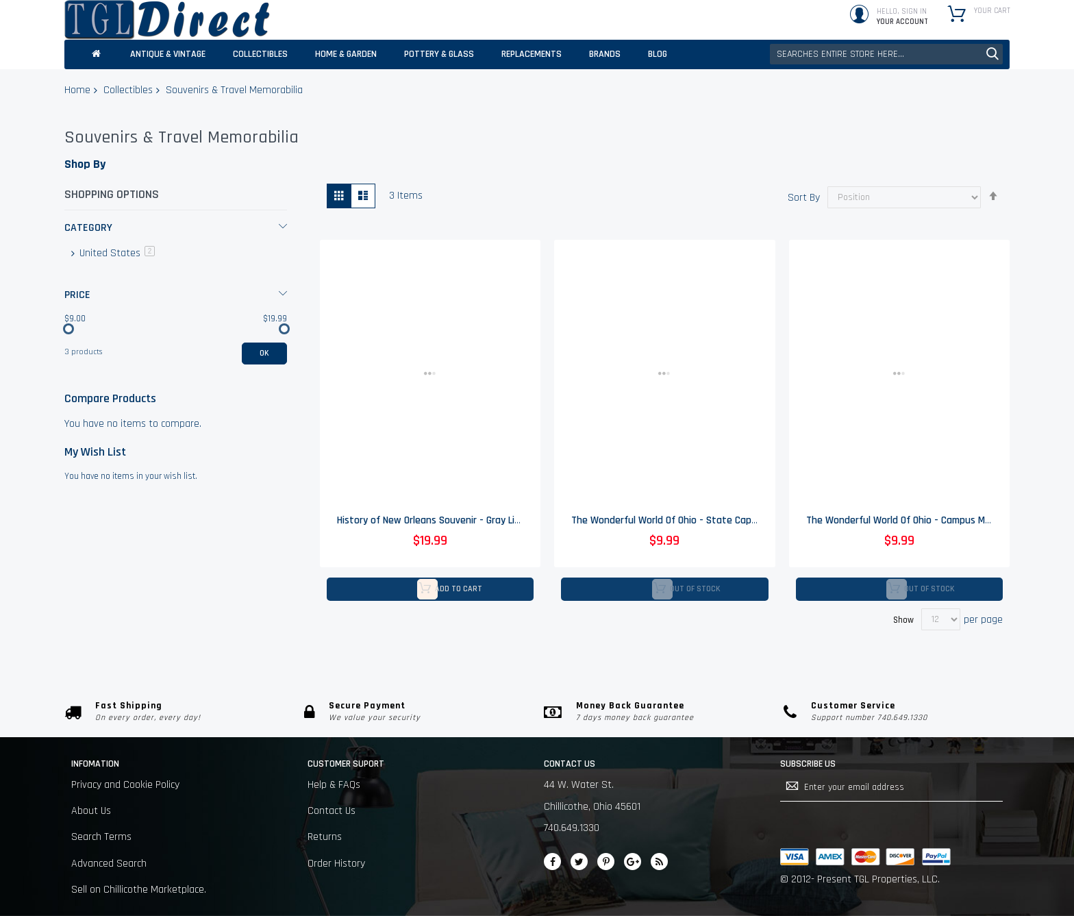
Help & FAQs (334, 785)
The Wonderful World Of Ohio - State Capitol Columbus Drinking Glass (723, 521)
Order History (336, 863)
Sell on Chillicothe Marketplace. (138, 889)
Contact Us (331, 811)
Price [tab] (77, 295)
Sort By (804, 197)
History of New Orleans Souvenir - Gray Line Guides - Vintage (469, 521)
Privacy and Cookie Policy (125, 785)
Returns (325, 837)
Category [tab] (88, 228)
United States (116, 253)
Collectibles (128, 90)
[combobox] (886, 54)
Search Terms (101, 837)
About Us (91, 811)
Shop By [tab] (84, 164)
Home (77, 90)
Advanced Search (109, 863)
